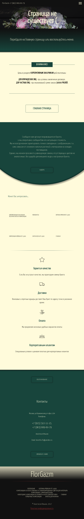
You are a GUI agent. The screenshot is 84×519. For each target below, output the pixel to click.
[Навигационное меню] (80, 3)
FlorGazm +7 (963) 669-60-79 (13, 3)
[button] (42, 454)
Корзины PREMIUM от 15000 (48, 489)
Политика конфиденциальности (42, 508)
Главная (63, 494)
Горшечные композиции (33, 496)
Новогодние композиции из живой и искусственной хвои (37, 494)
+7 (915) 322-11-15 (41, 423)
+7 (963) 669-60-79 (42, 427)
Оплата (42, 321)
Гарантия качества (42, 268)
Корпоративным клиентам (42, 345)
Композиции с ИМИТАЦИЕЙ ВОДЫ (42, 492)
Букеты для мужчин (52, 496)
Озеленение (31, 489)
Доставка (42, 293)
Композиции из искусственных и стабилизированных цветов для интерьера (42, 490)
